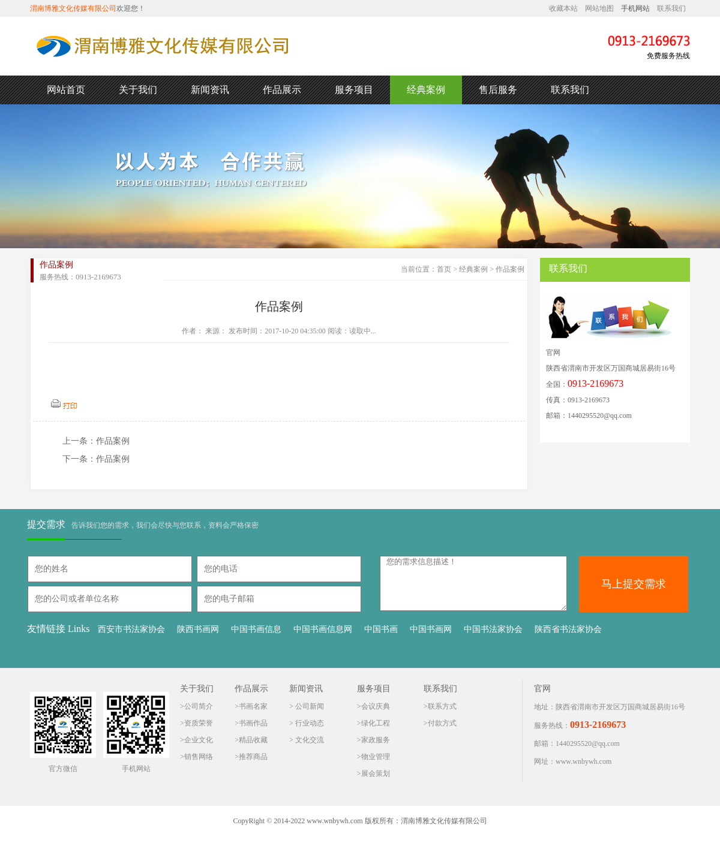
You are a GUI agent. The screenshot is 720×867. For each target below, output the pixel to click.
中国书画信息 (256, 629)
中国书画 (381, 629)
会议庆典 (375, 706)
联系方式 (442, 706)
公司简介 (198, 706)
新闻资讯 (210, 90)
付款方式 (442, 723)
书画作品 (253, 723)
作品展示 (282, 90)
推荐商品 (253, 756)
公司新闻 (308, 706)
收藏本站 (563, 8)
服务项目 (354, 90)
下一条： (79, 458)
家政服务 (375, 740)
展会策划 (375, 773)
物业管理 (375, 756)
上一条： (79, 440)
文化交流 (308, 740)
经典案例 (426, 90)
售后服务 (498, 90)
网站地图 (599, 8)
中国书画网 (431, 629)
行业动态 (308, 723)
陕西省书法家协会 (568, 629)
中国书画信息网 (322, 629)
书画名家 (253, 706)
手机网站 (635, 8)
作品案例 (510, 269)
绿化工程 (375, 723)
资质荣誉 (198, 723)
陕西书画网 (198, 629)
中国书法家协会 (493, 629)
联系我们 (671, 8)
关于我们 (138, 90)
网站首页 (66, 90)
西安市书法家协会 (131, 629)
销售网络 (198, 756)
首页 (444, 269)
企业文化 (198, 740)
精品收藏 (253, 740)
